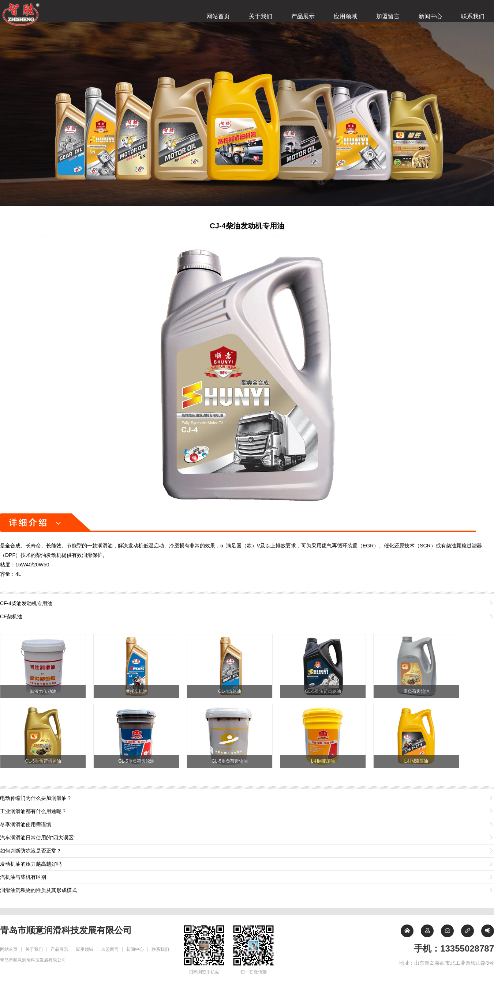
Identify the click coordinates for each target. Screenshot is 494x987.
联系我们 (472, 16)
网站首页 (218, 16)
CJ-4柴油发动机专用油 (247, 226)
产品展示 (303, 16)
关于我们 (260, 16)
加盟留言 (388, 16)
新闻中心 (430, 16)
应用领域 (345, 16)
